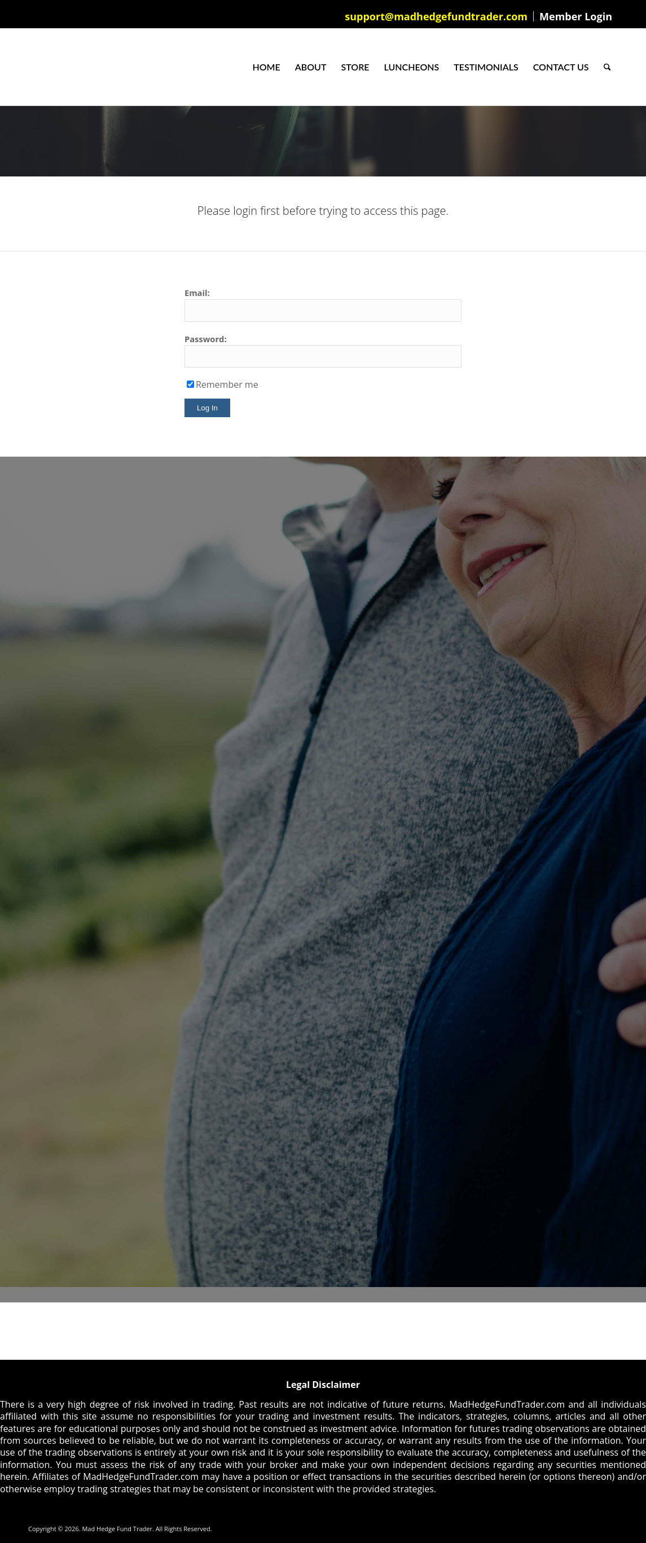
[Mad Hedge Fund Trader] (28, 67)
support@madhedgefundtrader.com (436, 16)
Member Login (575, 16)
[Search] (607, 67)
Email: (197, 292)
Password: (205, 338)
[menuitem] (436, 16)
